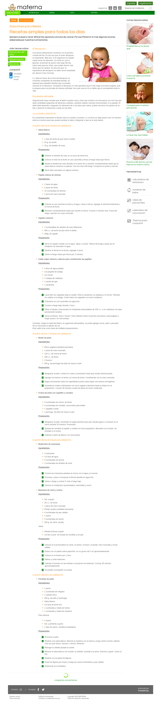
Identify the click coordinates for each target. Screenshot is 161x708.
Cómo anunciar (14, 698)
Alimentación (16, 59)
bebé (52, 13)
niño (72, 13)
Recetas (14, 64)
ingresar (131, 3)
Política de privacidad (46, 696)
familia (94, 13)
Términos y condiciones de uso (49, 698)
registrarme (145, 3)
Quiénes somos (14, 696)
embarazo (34, 13)
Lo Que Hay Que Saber (137, 135)
